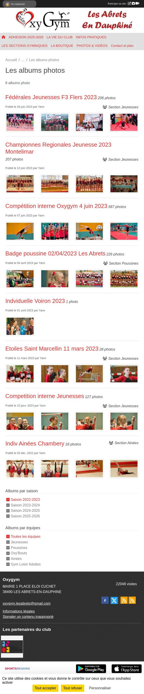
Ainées (16, 559)
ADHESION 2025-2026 (26, 37)
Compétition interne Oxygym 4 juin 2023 (56, 206)
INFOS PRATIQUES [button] (91, 37)
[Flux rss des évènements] (132, 600)
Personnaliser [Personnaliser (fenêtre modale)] (100, 688)
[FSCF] (12, 646)
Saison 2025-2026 (25, 516)
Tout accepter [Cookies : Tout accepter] (45, 688)
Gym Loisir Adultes (26, 564)
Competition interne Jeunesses (44, 396)
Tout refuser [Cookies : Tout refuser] (72, 688)
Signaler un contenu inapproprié (28, 617)
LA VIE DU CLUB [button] (60, 37)
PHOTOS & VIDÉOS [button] (92, 45)
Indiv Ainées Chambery (34, 443)
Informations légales (19, 611)
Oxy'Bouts (19, 553)
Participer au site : (123, 3)
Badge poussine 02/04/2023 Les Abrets (55, 253)
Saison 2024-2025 (25, 510)
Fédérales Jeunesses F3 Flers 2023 (51, 97)
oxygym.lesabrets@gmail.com (27, 603)
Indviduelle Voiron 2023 (35, 301)
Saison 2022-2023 (25, 499)
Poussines (19, 547)
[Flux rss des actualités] (124, 600)
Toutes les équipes (26, 536)
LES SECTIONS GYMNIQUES (24, 45)
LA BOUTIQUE (62, 45)
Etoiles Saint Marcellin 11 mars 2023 (51, 348)
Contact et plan (122, 45)
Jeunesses (19, 542)
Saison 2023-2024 (25, 505)
